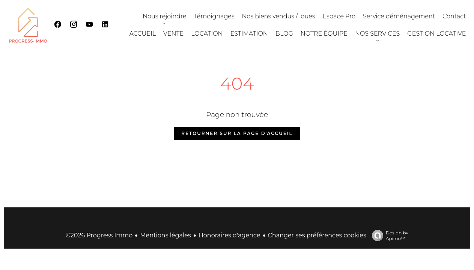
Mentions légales (165, 235)
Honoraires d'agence (229, 235)
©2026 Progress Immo (99, 235)
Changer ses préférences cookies (317, 235)
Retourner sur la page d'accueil (236, 133)
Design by (388, 235)
